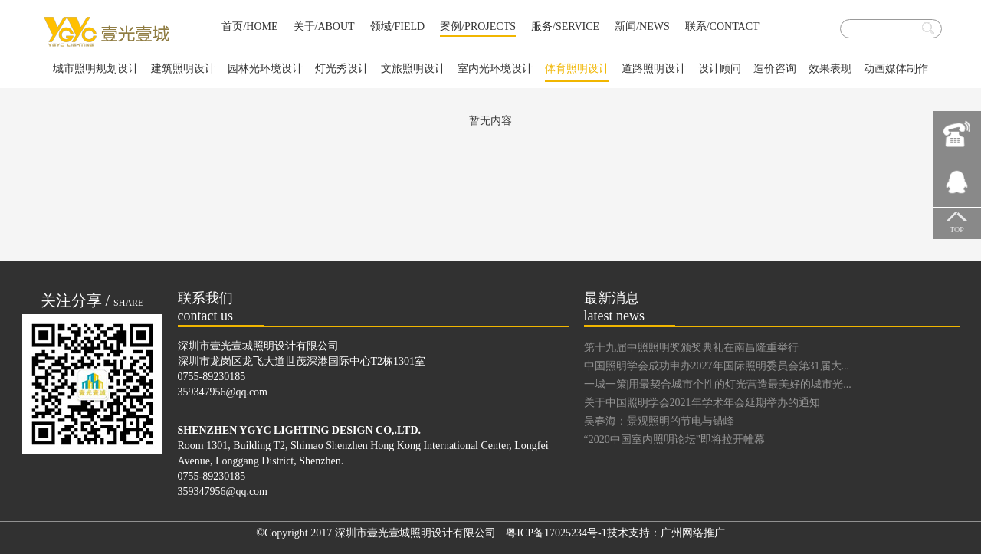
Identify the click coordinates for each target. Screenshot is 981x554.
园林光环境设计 (265, 68)
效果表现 (830, 68)
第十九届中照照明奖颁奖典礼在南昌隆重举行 (691, 347)
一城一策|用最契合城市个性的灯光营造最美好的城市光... (717, 384)
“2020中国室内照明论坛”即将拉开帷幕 (674, 439)
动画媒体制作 (896, 68)
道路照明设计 (654, 68)
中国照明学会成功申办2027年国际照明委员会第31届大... (717, 366)
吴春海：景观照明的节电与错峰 (659, 421)
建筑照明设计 (183, 68)
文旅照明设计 (413, 68)
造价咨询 (774, 68)
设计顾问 (719, 68)
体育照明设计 (577, 72)
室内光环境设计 (495, 68)
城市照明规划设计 (96, 68)
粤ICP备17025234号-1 (556, 533)
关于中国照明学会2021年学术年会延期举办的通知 (702, 402)
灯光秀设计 (342, 68)
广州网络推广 (693, 533)
